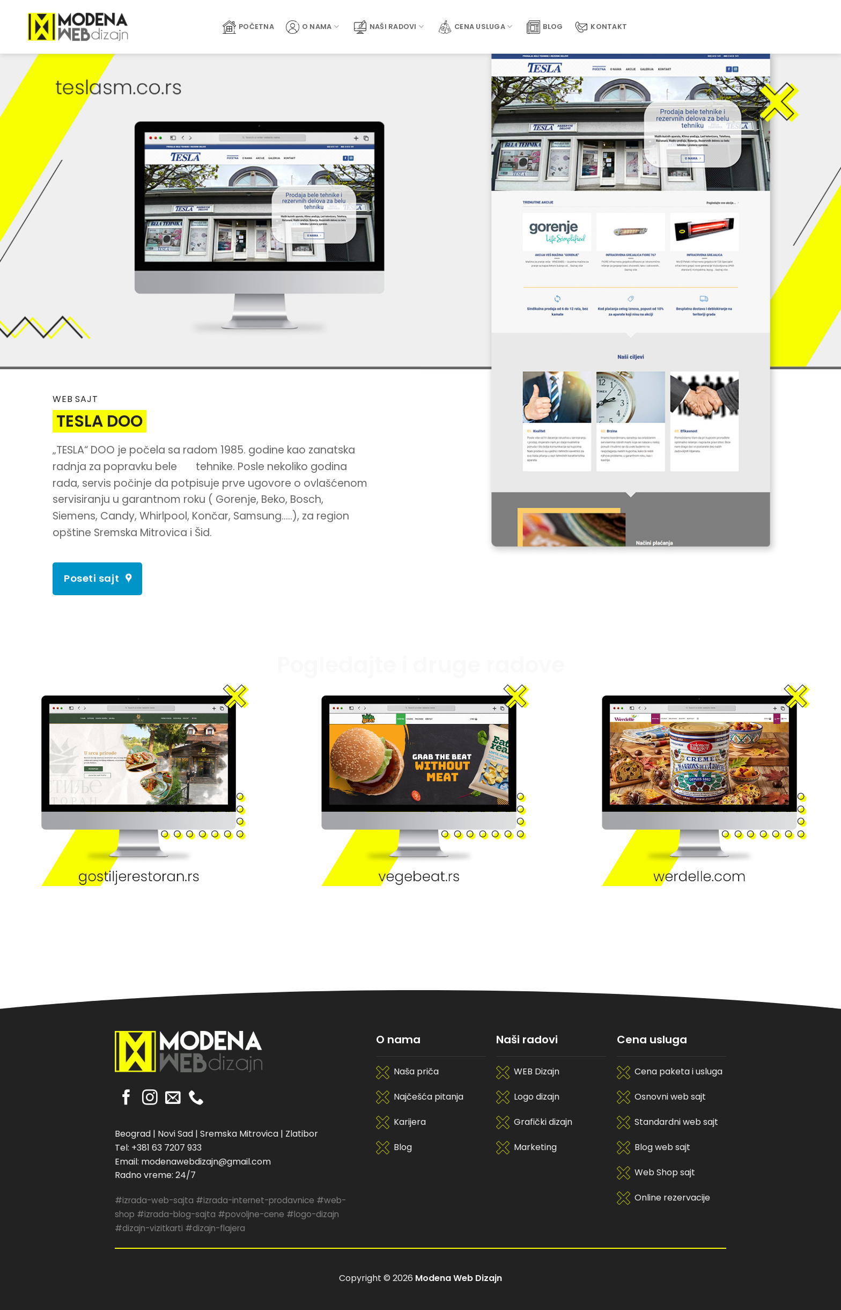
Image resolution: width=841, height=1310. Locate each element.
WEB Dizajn (536, 1071)
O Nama (312, 27)
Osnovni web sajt (670, 1097)
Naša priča (416, 1071)
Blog (545, 27)
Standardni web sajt (676, 1122)
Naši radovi (388, 27)
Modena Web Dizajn (458, 1278)
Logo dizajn (536, 1097)
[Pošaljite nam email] (173, 1098)
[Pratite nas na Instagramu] (150, 1098)
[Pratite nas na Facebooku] (126, 1098)
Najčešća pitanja (428, 1097)
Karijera (410, 1122)
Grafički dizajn (543, 1122)
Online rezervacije (672, 1197)
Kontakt (600, 27)
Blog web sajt (662, 1147)
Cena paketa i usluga (678, 1071)
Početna (248, 27)
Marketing (535, 1147)
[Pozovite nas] (196, 1098)
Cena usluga (475, 27)
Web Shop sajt (665, 1172)
